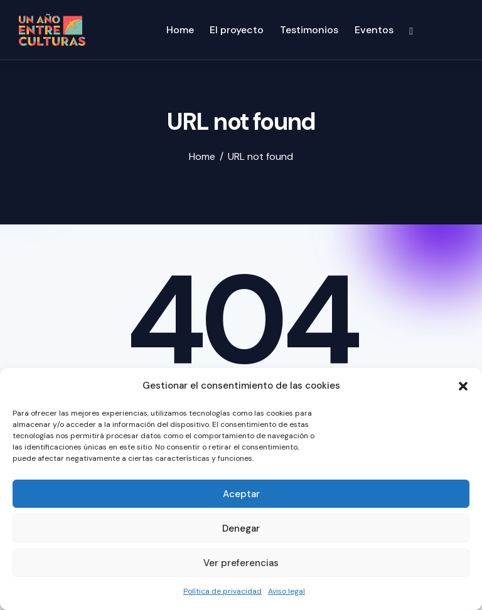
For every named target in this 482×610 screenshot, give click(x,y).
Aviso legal (286, 591)
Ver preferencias (241, 563)
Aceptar (241, 494)
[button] (463, 386)
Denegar (241, 528)
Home (202, 156)
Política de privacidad (222, 591)
